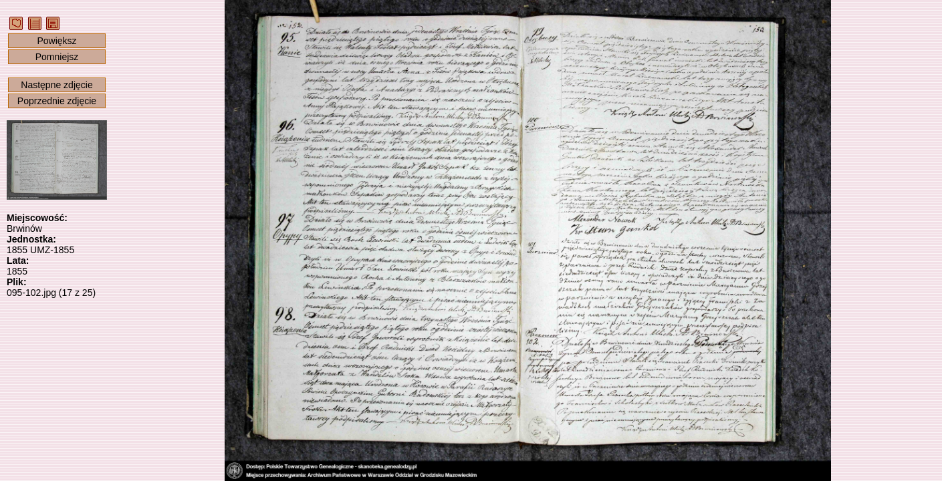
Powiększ (56, 40)
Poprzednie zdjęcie (56, 101)
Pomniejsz (57, 56)
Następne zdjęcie (56, 84)
